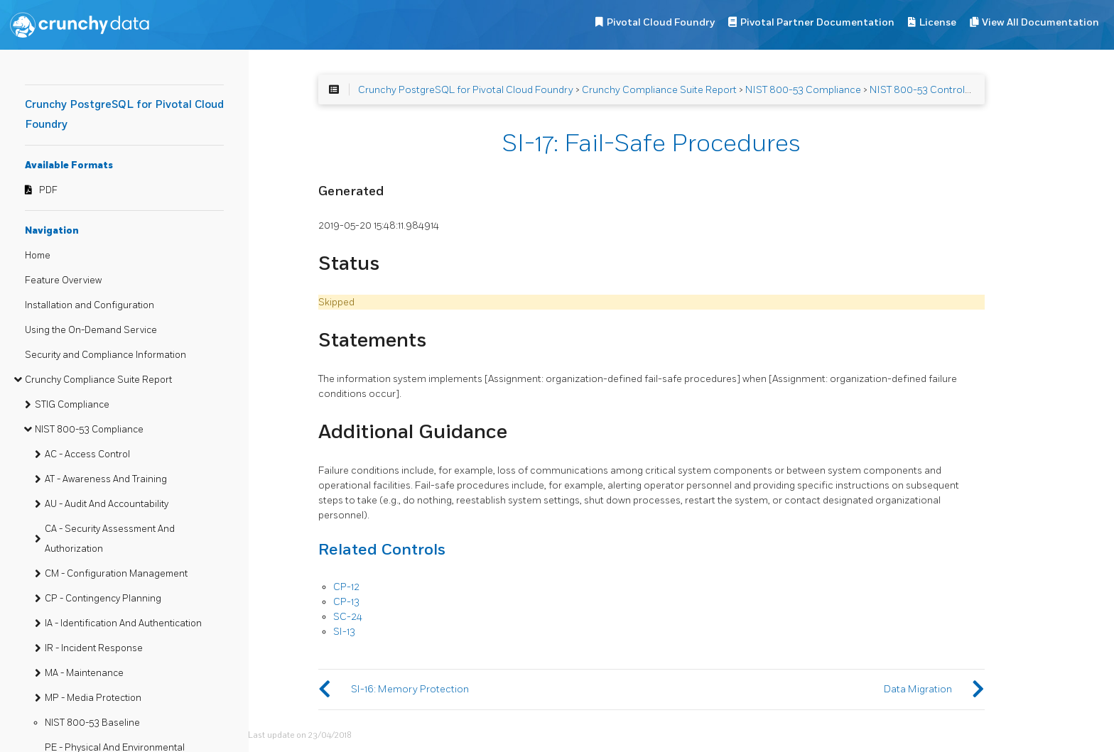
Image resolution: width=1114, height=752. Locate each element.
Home (37, 255)
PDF (48, 190)
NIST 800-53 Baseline (92, 723)
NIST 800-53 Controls (920, 90)
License (937, 22)
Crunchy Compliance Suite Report (98, 380)
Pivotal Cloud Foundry (661, 22)
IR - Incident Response (94, 648)
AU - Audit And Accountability (106, 504)
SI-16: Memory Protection (410, 689)
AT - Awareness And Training (106, 479)
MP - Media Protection (93, 698)
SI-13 (344, 632)
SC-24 (347, 617)
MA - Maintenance (84, 673)
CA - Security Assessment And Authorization (110, 539)
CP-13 (346, 602)
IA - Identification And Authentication (123, 623)
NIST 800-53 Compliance (89, 429)
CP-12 (346, 587)
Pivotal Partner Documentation (817, 22)
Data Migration (918, 689)
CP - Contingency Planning (103, 598)
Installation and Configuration (89, 305)
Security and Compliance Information (105, 355)
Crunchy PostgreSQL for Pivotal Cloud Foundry (465, 90)
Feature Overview (63, 280)
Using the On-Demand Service (91, 330)
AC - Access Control (87, 454)
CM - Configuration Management (116, 573)
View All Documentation (1040, 22)
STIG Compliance (72, 404)
